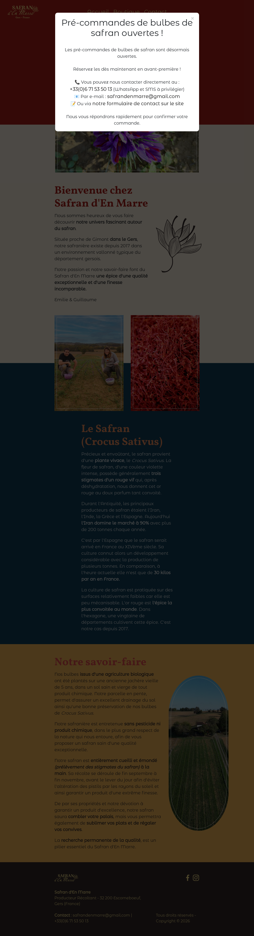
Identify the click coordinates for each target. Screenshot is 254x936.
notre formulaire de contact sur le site (138, 103)
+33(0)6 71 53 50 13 (91, 89)
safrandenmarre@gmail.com (143, 96)
